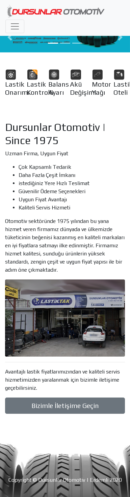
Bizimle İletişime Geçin (65, 405)
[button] (10, 37)
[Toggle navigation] (14, 26)
